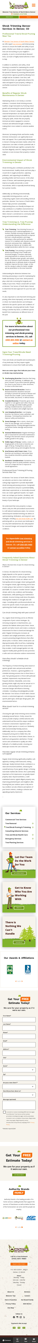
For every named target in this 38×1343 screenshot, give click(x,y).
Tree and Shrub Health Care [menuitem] (16, 836)
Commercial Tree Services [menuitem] (15, 821)
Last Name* (7, 1031)
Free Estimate (9, 18)
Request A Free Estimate (19, 1273)
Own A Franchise (11, 1310)
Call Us (29, 18)
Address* (6, 1056)
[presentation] (19, 1140)
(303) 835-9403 (12, 341)
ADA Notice (27, 1314)
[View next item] (22, 1235)
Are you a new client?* (10, 1089)
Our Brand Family (27, 1310)
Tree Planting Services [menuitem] (14, 844)
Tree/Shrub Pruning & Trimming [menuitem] (18, 829)
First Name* (7, 1022)
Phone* (5, 1039)
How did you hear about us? (12, 1097)
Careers (27, 1306)
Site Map (10, 1317)
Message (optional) (9, 1106)
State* (5, 1072)
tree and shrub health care (24, 520)
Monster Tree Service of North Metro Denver (19, 43)
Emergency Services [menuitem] (13, 840)
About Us (19, 912)
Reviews (27, 1302)
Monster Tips (11, 1306)
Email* (5, 1047)
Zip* (4, 1081)
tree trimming (17, 46)
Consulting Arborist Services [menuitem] (16, 833)
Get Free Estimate (19, 1182)
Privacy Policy (11, 1314)
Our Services (19, 948)
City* (4, 1064)
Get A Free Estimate (19, 876)
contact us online (17, 549)
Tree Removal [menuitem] (11, 825)
